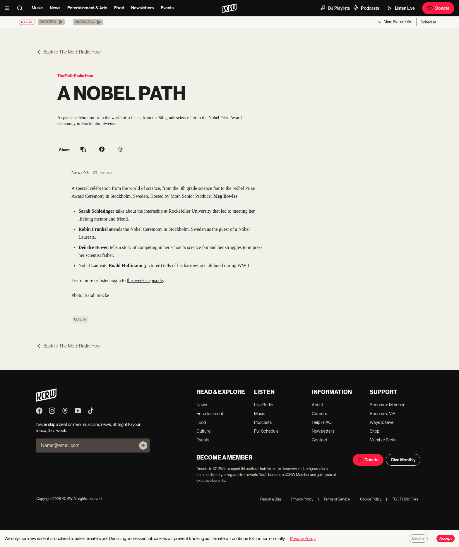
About (317, 404)
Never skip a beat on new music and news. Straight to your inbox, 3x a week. (88, 427)
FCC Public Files (402, 499)
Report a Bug (270, 499)
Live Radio (263, 404)
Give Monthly (403, 459)
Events (167, 8)
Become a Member (387, 404)
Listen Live (401, 8)
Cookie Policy (367, 499)
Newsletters (142, 8)
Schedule (428, 22)
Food (119, 8)
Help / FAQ (322, 422)
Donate (438, 8)
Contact (319, 439)
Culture (80, 319)
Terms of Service (334, 499)
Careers (319, 413)
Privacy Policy (299, 499)
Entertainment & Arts (87, 8)
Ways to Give (381, 422)
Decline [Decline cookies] (418, 538)
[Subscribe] (143, 445)
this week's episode (145, 280)
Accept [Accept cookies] (445, 538)
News (55, 8)
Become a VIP (382, 413)
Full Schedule (266, 431)
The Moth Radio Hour (75, 75)
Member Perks (383, 439)
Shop (374, 431)
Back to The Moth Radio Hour (68, 52)
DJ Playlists (335, 8)
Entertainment (209, 413)
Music (37, 8)
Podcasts (366, 8)
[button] (51, 22)
